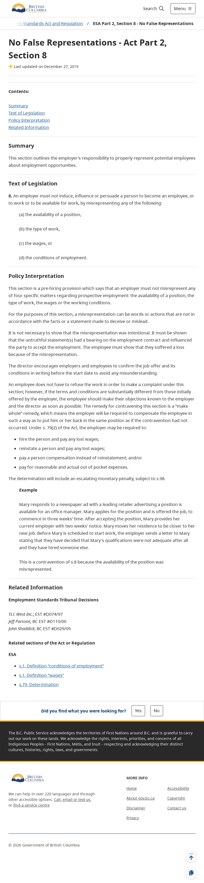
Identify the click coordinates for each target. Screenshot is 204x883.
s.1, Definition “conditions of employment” (61, 666)
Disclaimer (135, 808)
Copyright (176, 798)
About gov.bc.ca (140, 798)
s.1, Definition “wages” (41, 675)
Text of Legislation (26, 113)
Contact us (176, 808)
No (157, 711)
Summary (18, 106)
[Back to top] (191, 856)
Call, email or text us (72, 799)
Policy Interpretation (29, 120)
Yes (138, 711)
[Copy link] (191, 872)
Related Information (28, 127)
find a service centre (31, 805)
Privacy (132, 817)
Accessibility (178, 788)
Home (131, 788)
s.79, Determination (39, 684)
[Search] (154, 8)
